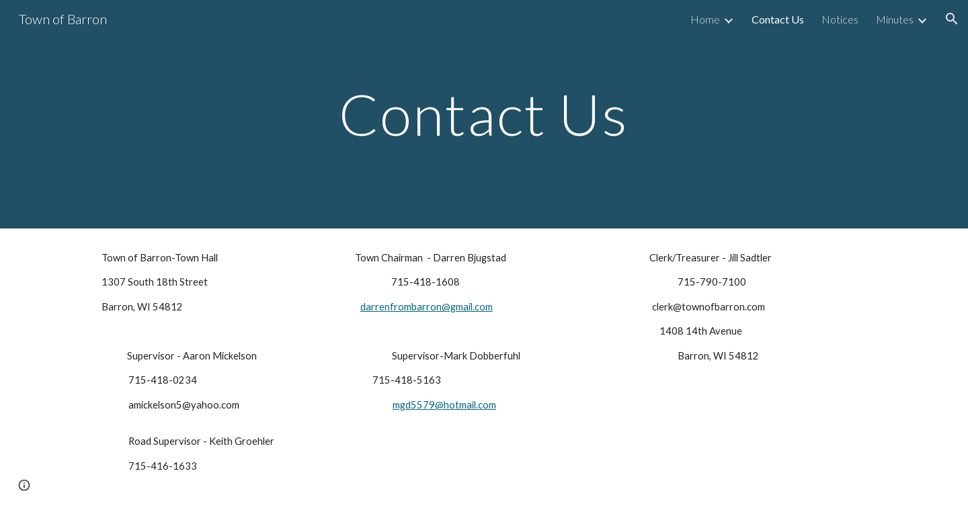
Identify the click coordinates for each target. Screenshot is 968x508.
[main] (484, 114)
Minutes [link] (895, 19)
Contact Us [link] (778, 19)
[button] (952, 19)
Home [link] (705, 19)
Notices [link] (839, 19)
